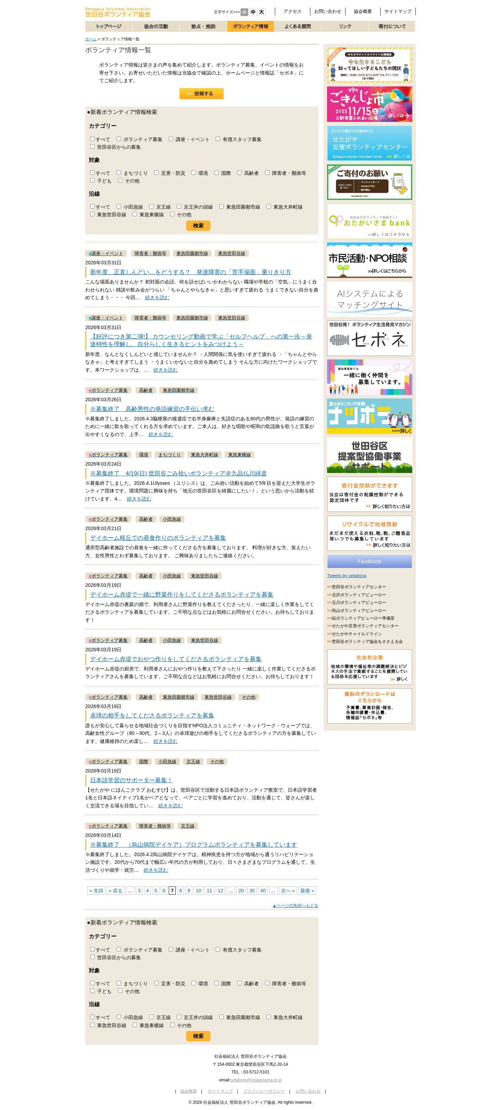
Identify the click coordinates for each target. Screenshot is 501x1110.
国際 (222, 173)
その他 (129, 181)
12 (220, 890)
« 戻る (116, 890)
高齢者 (248, 173)
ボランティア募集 (139, 139)
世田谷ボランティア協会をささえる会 (367, 641)
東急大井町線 (285, 207)
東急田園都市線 (239, 207)
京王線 (160, 207)
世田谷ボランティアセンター (359, 586)
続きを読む (157, 297)
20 (241, 890)
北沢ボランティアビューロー (359, 594)
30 (252, 890)
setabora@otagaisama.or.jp (255, 1080)
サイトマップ (398, 11)
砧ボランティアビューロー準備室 (363, 618)
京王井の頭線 (195, 207)
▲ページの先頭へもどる (295, 905)
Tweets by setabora (346, 575)
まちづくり (132, 173)
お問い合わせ (327, 11)
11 (209, 890)
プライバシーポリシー (264, 1091)
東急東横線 (148, 214)
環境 (199, 173)
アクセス (293, 11)
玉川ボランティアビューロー (359, 602)
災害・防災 (169, 173)
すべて (100, 139)
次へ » (288, 890)
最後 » (307, 890)
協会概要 (363, 11)
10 (198, 890)
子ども (101, 181)
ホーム (91, 39)
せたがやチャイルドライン (357, 633)
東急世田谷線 (108, 214)
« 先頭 (96, 890)
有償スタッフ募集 (239, 139)
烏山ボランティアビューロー (359, 610)
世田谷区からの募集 (115, 147)
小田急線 (130, 207)
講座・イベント (189, 139)
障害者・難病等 (285, 173)
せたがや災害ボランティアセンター (365, 625)
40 (263, 890)
